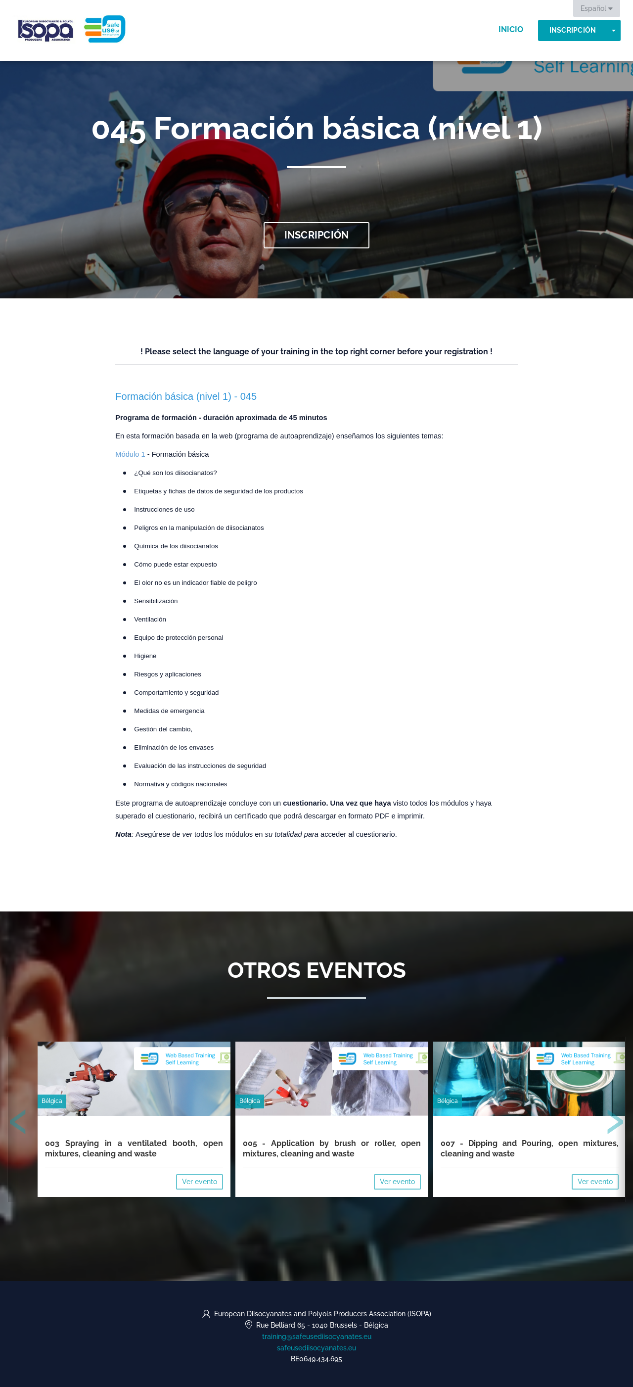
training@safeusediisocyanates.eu (316, 1336)
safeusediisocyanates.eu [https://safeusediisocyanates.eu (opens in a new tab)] (316, 1348)
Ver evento (199, 1182)
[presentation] (18, 1124)
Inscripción (572, 30)
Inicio (510, 29)
